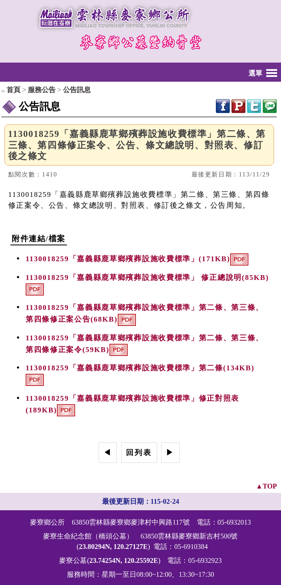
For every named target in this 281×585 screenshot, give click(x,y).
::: (3, 91)
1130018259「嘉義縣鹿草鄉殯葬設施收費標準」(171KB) (128, 259)
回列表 (139, 453)
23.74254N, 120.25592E (123, 560)
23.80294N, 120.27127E (113, 546)
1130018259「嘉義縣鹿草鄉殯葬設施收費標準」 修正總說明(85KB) (147, 277)
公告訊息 (77, 89)
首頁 (13, 89)
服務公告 (42, 89)
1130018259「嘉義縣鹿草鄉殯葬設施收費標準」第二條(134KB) (140, 368)
